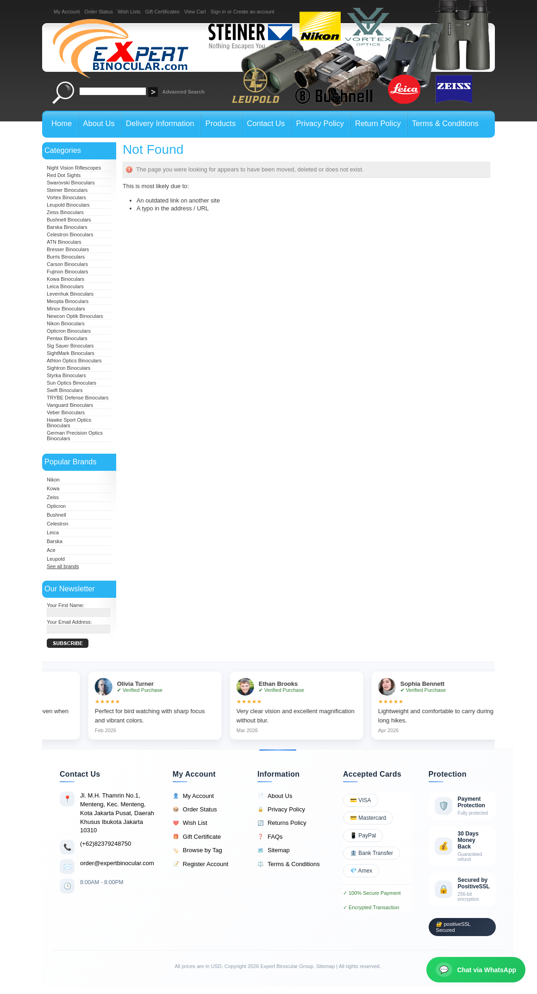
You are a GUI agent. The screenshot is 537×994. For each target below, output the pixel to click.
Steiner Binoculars (67, 190)
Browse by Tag (197, 850)
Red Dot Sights (64, 175)
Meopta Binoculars (67, 301)
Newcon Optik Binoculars (75, 316)
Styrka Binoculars (66, 375)
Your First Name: (65, 605)
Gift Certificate (197, 837)
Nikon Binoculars (66, 323)
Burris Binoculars (66, 257)
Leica (53, 532)
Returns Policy (281, 823)
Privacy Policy (281, 809)
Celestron (58, 523)
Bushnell (56, 515)
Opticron (56, 506)
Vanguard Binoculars (70, 405)
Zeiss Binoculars (65, 212)
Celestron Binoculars (70, 234)
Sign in (218, 11)
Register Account (200, 864)
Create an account (254, 11)
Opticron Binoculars (69, 331)
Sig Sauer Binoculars (70, 345)
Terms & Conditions (288, 864)
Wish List (190, 823)
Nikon (53, 479)
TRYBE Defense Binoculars (77, 397)
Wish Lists (129, 11)
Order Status (98, 11)
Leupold (56, 559)
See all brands (63, 566)
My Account (67, 11)
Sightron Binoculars (68, 368)
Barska (54, 541)
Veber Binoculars (66, 412)
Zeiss (53, 497)
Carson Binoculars (67, 264)
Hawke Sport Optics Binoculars (69, 422)
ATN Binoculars (64, 242)
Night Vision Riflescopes (74, 168)
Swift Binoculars (64, 390)
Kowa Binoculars (65, 279)
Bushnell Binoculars (69, 219)
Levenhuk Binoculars (70, 294)
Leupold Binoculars (68, 205)
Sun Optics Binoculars (71, 383)
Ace (51, 550)
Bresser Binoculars (68, 249)
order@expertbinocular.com (117, 863)
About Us (274, 796)
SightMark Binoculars (70, 353)
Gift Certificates (162, 11)
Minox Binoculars (66, 308)
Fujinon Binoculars (67, 271)
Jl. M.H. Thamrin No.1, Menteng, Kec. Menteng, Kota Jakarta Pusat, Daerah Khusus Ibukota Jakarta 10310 (117, 813)
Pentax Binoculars (67, 338)
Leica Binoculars (65, 286)
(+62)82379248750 (105, 843)
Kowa (53, 488)
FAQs (270, 837)
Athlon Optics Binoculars (74, 360)
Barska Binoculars (67, 227)
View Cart (195, 11)
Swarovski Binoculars (70, 182)
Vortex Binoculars (66, 197)
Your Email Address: (69, 622)
